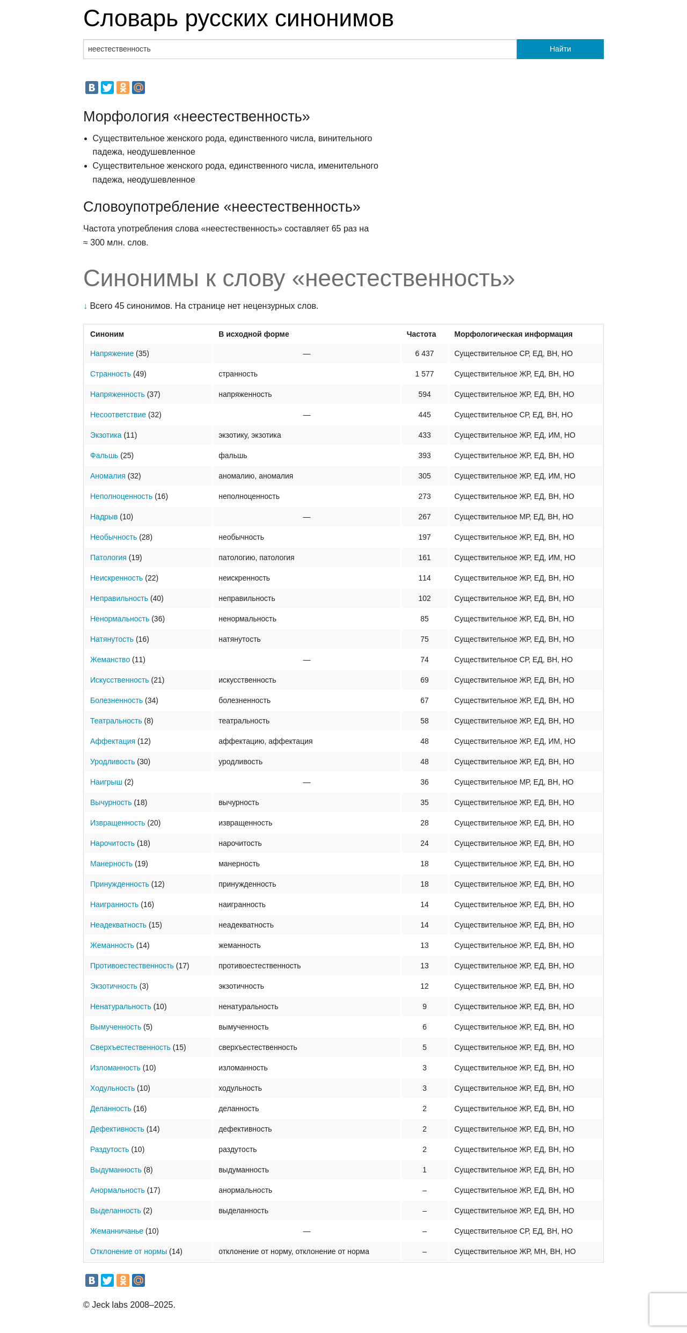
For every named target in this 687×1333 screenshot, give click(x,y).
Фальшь (104, 455)
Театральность (116, 720)
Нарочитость (112, 843)
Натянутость (112, 639)
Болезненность (116, 700)
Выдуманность (116, 1169)
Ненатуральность (120, 1006)
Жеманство (110, 659)
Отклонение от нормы (128, 1251)
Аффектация (112, 741)
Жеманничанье (116, 1231)
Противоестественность (132, 965)
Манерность (111, 863)
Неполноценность (121, 496)
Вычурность (111, 802)
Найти (560, 49)
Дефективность (117, 1129)
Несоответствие (118, 414)
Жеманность (112, 945)
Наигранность (114, 904)
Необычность (113, 537)
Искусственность (119, 680)
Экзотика (106, 435)
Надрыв (104, 516)
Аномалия (108, 476)
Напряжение (112, 353)
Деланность (110, 1108)
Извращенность (117, 822)
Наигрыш (106, 782)
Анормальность (117, 1190)
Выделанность (115, 1210)
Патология (108, 557)
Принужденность (119, 884)
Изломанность (115, 1067)
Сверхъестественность (130, 1047)
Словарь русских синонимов (238, 18)
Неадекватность (118, 925)
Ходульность (112, 1088)
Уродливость (112, 761)
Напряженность (117, 394)
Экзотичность (113, 986)
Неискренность (116, 578)
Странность (110, 374)
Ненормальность (119, 618)
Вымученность (115, 1027)
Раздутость (109, 1149)
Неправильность (119, 598)
